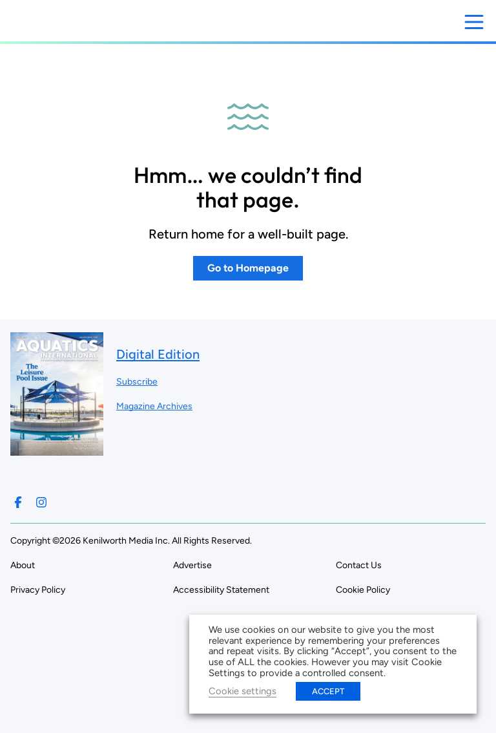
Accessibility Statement (221, 589)
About (22, 565)
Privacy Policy (37, 589)
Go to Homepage (248, 268)
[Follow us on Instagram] (41, 502)
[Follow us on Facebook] (18, 502)
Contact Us (359, 565)
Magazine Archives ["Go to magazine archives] (154, 406)
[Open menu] (474, 22)
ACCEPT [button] (328, 691)
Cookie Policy (363, 589)
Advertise (192, 565)
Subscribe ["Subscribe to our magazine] (137, 381)
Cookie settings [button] (242, 691)
